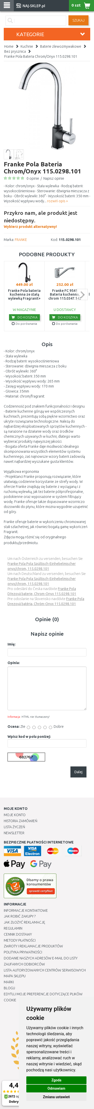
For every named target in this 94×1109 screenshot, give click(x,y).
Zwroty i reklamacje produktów (33, 946)
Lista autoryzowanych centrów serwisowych (45, 970)
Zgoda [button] (56, 1080)
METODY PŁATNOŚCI (20, 940)
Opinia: (14, 663)
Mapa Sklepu (15, 976)
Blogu (9, 988)
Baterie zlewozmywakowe (60, 46)
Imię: (12, 644)
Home (9, 46)
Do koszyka (24, 317)
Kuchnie (27, 46)
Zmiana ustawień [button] (56, 1097)
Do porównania (24, 323)
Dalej (78, 772)
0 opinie (33, 178)
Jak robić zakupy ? (20, 916)
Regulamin (13, 928)
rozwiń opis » (57, 201)
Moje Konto (15, 815)
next (82, 294)
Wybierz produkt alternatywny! (47, 219)
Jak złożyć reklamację (24, 922)
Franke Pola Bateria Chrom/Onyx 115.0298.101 (40, 56)
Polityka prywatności (23, 952)
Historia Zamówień (20, 821)
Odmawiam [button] (56, 1088)
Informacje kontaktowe (26, 910)
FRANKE (21, 240)
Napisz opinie (53, 178)
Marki (9, 982)
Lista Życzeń (14, 827)
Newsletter (14, 833)
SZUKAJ (78, 20)
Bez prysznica (15, 51)
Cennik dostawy (18, 934)
